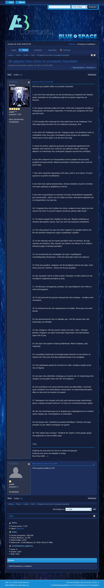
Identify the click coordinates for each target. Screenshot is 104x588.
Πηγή (34, 444)
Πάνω (10, 498)
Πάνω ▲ (96, 582)
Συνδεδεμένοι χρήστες (22, 546)
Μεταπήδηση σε (58, 509)
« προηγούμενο (78, 67)
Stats (11, 516)
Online (11, 560)
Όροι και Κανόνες (86, 582)
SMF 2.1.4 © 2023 (11, 582)
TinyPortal (69, 582)
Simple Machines (23, 582)
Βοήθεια (76, 582)
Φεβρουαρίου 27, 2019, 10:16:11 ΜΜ (44, 463)
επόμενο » (91, 67)
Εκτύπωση (92, 75)
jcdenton (13, 82)
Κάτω (9, 75)
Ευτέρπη (13, 463)
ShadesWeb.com (23, 585)
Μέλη (14, 523)
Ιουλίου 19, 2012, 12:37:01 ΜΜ (42, 82)
